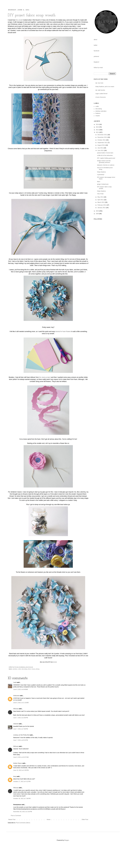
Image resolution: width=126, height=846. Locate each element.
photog (37, 669)
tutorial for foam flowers (63, 331)
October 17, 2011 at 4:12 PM (22, 781)
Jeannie (15, 723)
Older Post (85, 819)
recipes (97, 115)
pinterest (96, 56)
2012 (97, 129)
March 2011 (101, 202)
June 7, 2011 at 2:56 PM (20, 717)
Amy (14, 776)
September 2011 (102, 142)
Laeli (14, 682)
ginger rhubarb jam (102, 184)
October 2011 (101, 140)
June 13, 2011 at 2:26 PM (21, 770)
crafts (19, 669)
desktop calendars (100, 111)
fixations (97, 113)
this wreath (19, 20)
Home (48, 819)
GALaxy (15, 708)
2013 (97, 127)
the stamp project (45, 377)
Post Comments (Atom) (23, 822)
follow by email (98, 67)
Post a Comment (16, 815)
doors (29, 669)
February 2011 (102, 205)
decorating (24, 669)
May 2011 (100, 197)
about (95, 39)
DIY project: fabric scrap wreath (31, 15)
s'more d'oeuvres (100, 97)
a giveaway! (100, 174)
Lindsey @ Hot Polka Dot (21, 735)
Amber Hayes (17, 763)
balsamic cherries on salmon (105, 165)
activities (15, 669)
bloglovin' (96, 62)
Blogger (66, 840)
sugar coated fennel (101, 93)
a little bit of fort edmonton (105, 155)
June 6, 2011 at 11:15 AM (21, 702)
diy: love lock (99, 83)
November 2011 (102, 137)
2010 (97, 211)
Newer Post (11, 819)
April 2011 (100, 199)
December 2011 (102, 134)
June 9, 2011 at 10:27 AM (21, 757)
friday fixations (101, 172)
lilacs (98, 181)
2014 (97, 124)
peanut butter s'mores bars (105, 153)
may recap (100, 193)
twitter (95, 45)
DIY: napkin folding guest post (106, 158)
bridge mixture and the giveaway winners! (103, 161)
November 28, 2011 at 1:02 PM (22, 811)
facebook (96, 50)
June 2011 (100, 150)
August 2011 (101, 145)
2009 (97, 213)
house (33, 669)
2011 (97, 132)
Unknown (16, 695)
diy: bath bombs (100, 90)
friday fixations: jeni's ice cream (104, 86)
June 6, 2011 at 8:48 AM (20, 689)
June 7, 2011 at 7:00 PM (20, 729)
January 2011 (101, 207)
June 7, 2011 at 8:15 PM (20, 740)
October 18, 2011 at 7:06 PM (22, 798)
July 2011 (100, 148)
